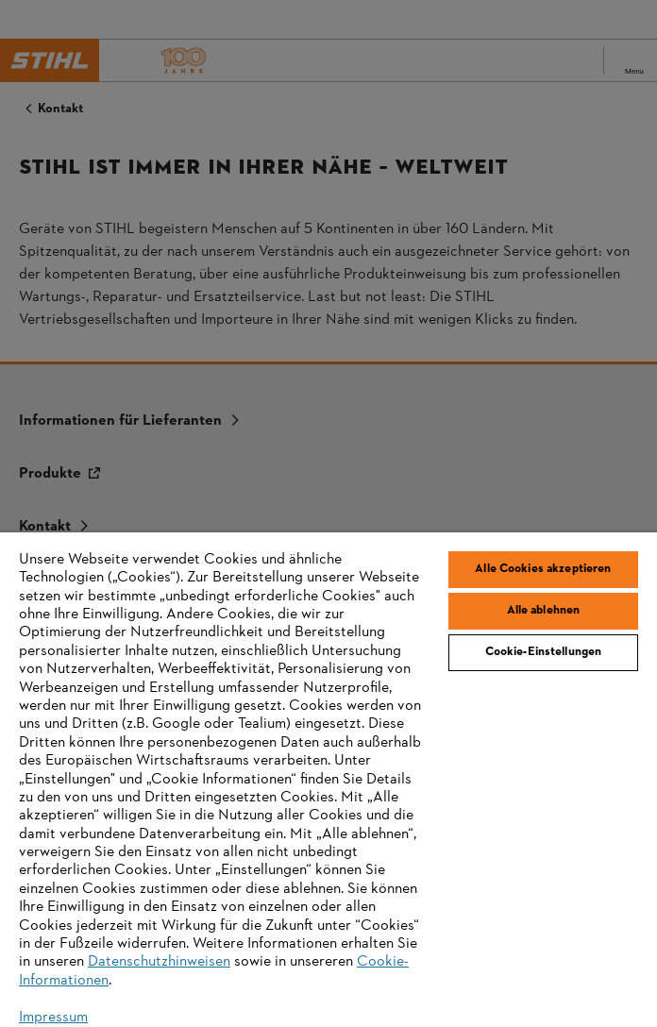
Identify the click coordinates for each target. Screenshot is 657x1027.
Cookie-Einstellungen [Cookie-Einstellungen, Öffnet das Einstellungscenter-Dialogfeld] (543, 652)
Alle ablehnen (544, 610)
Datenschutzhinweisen (159, 961)
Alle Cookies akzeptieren (543, 569)
